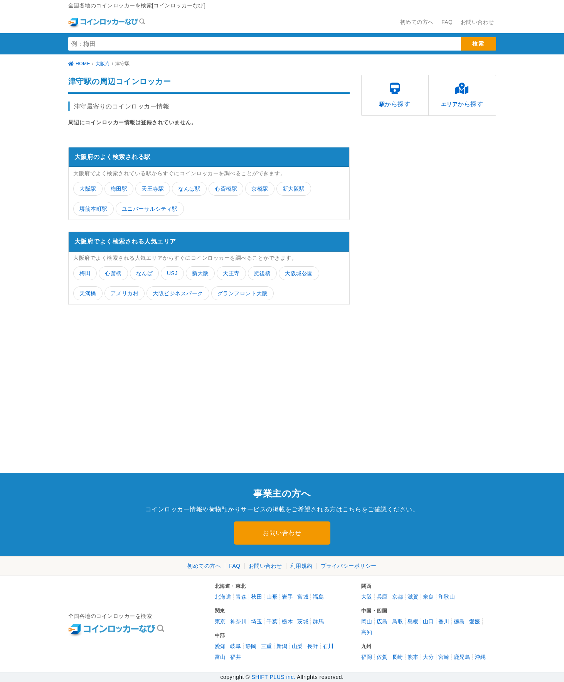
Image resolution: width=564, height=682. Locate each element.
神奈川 (238, 621)
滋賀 (413, 597)
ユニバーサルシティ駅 (150, 209)
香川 (444, 621)
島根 (413, 621)
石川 (328, 646)
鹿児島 (462, 657)
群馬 (318, 621)
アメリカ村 (125, 293)
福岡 (366, 657)
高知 (366, 632)
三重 (266, 646)
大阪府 (103, 63)
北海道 (223, 597)
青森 (241, 597)
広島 (382, 621)
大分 (428, 657)
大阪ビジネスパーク (178, 293)
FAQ (235, 566)
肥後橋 (262, 273)
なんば (144, 273)
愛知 (220, 646)
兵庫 (382, 597)
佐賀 (382, 657)
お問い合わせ (282, 533)
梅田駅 (119, 189)
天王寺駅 (152, 189)
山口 (428, 621)
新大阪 (200, 273)
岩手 (287, 597)
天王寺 (231, 273)
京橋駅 (259, 189)
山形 (272, 597)
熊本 (413, 657)
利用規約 (301, 566)
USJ (172, 273)
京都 (397, 597)
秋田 (256, 597)
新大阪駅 (294, 189)
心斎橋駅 (226, 189)
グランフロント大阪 (242, 293)
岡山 (366, 621)
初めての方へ (204, 566)
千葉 (272, 621)
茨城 (302, 621)
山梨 (297, 646)
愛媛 (474, 621)
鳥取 (397, 621)
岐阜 (235, 646)
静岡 (251, 646)
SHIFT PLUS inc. (273, 677)
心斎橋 (113, 273)
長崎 (397, 657)
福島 (318, 597)
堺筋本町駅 (93, 209)
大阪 (366, 597)
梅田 (85, 273)
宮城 (302, 597)
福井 (235, 657)
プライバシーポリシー (349, 566)
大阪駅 (87, 189)
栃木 (287, 621)
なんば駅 (189, 189)
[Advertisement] (135, 376)
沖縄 (480, 657)
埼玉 (256, 621)
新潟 (282, 646)
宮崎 (444, 657)
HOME (79, 63)
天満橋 (87, 293)
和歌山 (446, 597)
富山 (220, 657)
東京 (220, 621)
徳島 (459, 621)
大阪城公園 (299, 273)
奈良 (428, 597)
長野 (312, 646)
